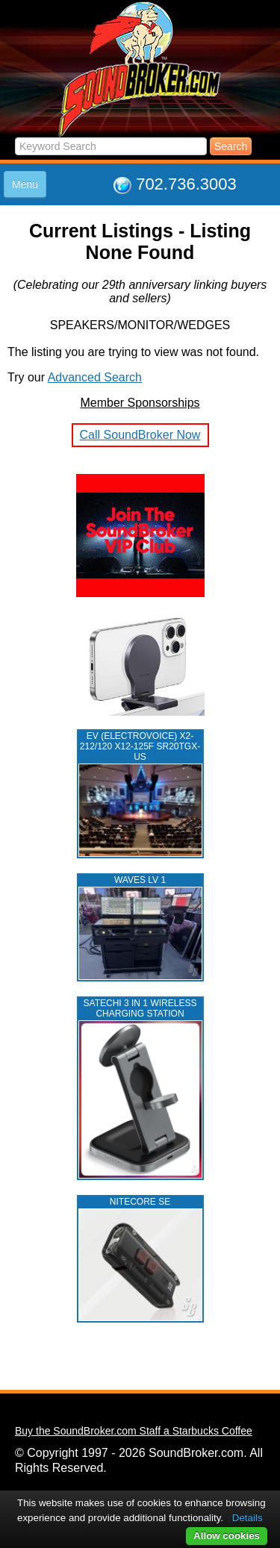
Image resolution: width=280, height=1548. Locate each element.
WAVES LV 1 (140, 880)
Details (247, 1517)
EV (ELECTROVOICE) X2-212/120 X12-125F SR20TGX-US (140, 746)
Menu (25, 184)
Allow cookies (226, 1535)
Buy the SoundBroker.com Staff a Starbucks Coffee (133, 1431)
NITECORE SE (140, 1201)
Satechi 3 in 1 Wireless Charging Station (140, 1008)
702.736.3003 (186, 184)
